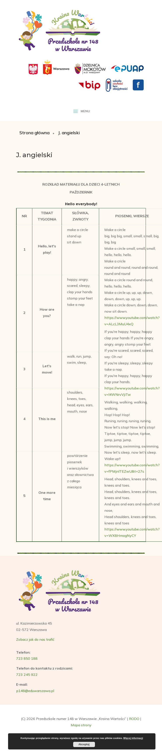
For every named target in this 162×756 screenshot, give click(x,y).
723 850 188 (27, 658)
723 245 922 (27, 674)
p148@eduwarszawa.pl (35, 691)
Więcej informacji (133, 738)
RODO (134, 718)
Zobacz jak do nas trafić (35, 639)
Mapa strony (81, 725)
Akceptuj (84, 744)
